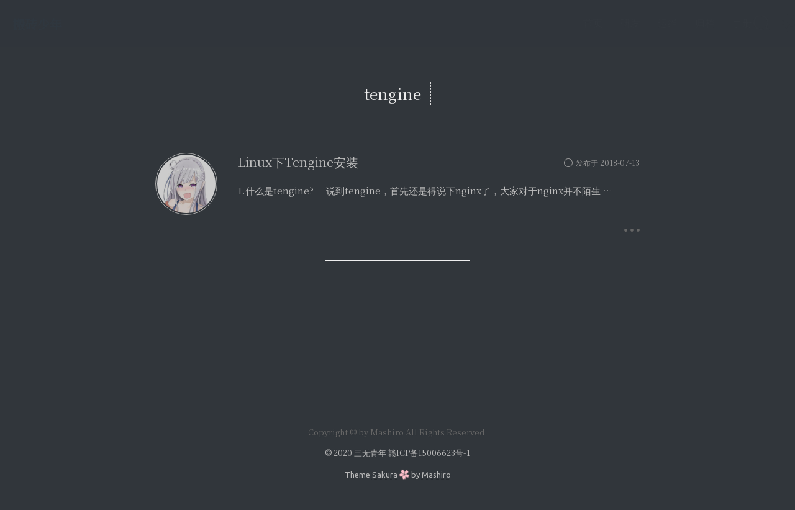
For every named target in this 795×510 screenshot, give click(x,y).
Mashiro (436, 474)
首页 (564, 23)
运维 (638, 23)
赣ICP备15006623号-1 (429, 452)
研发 (601, 23)
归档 (676, 23)
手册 (713, 23)
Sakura (385, 474)
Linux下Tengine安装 (298, 162)
